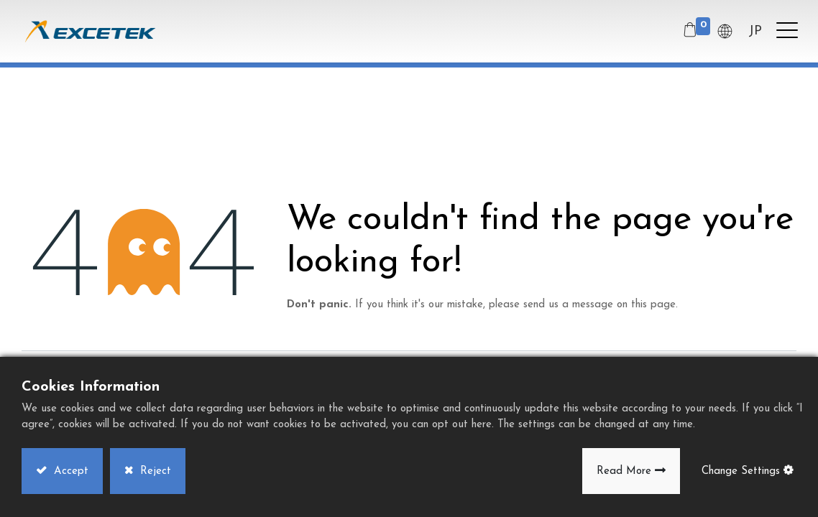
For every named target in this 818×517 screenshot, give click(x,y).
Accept (69, 471)
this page (653, 304)
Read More (624, 471)
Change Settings (741, 471)
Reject (154, 471)
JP (753, 31)
